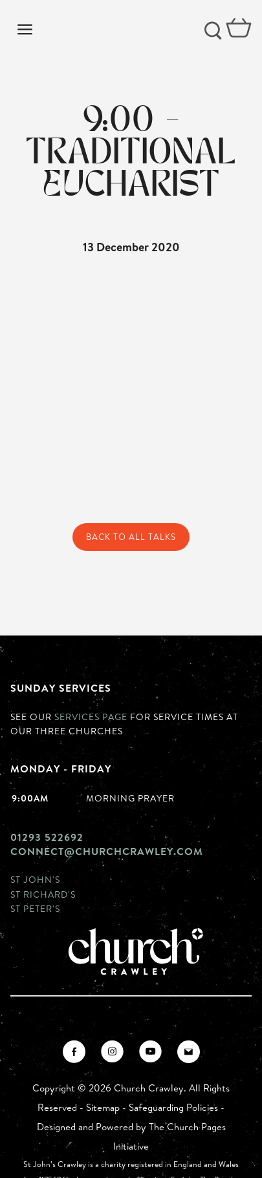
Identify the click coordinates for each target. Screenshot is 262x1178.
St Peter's (35, 908)
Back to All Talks (131, 536)
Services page (90, 716)
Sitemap (103, 1107)
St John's (35, 879)
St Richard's (43, 894)
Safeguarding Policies (173, 1107)
